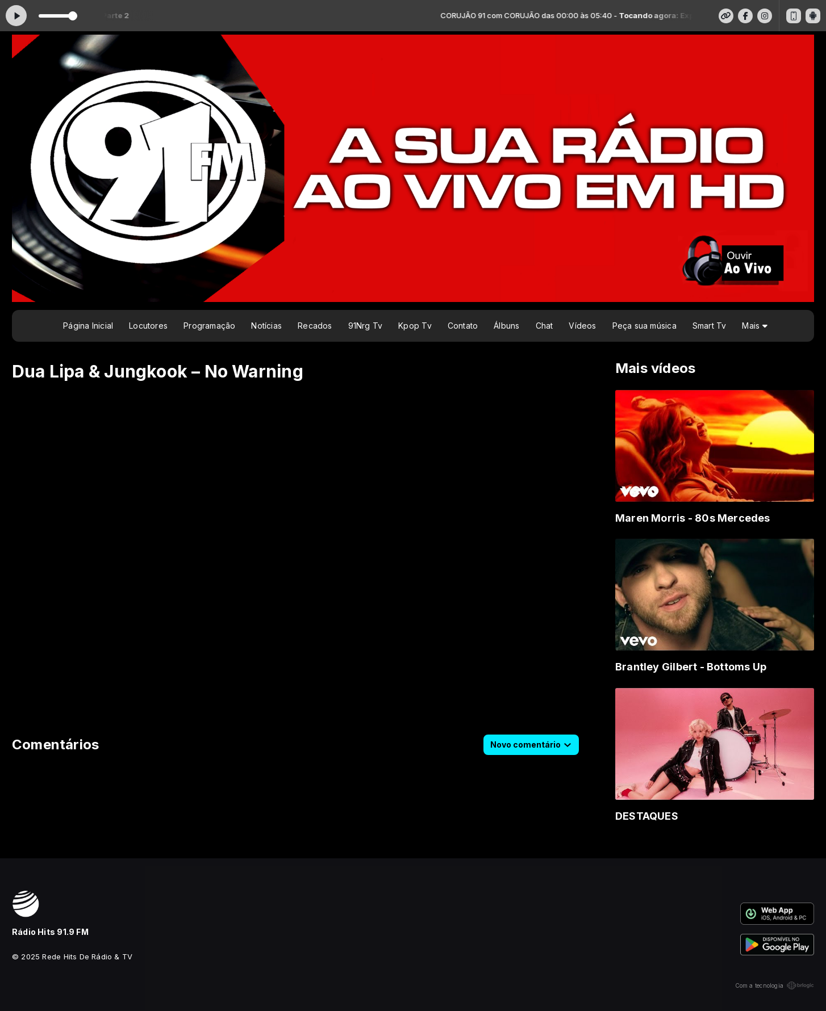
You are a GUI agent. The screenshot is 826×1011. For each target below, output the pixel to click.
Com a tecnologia (774, 985)
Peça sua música (644, 325)
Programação (209, 325)
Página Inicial (88, 325)
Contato (463, 325)
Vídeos (582, 325)
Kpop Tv (414, 325)
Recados (315, 325)
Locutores (148, 325)
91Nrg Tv (365, 325)
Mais (754, 325)
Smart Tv (709, 325)
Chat (544, 325)
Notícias (266, 325)
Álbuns (506, 325)
